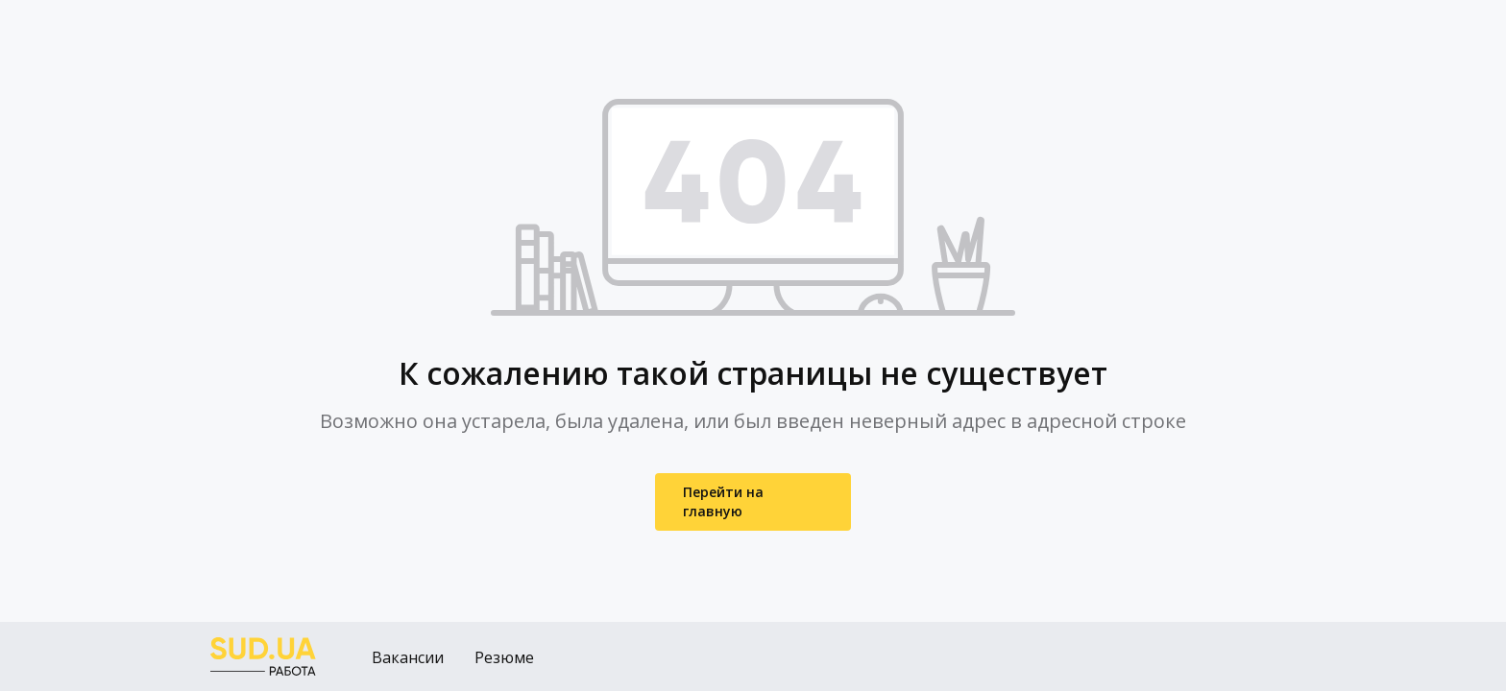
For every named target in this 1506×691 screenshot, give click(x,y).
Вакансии (408, 657)
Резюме (504, 657)
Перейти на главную (723, 501)
